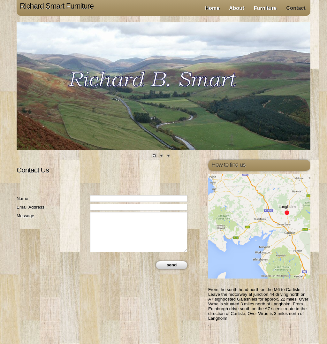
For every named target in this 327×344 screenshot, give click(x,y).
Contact (296, 8)
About (236, 8)
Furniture (265, 8)
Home (212, 8)
